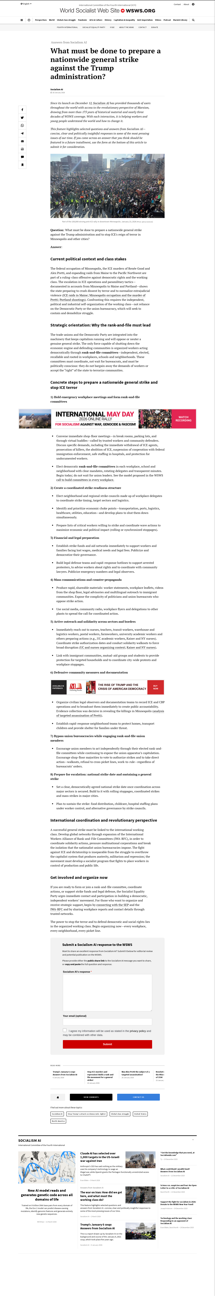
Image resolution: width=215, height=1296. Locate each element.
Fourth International (67, 27)
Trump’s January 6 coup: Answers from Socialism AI (65, 1073)
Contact (177, 4)
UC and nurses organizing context (102, 647)
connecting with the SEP (112, 905)
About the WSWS (126, 27)
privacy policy (138, 1031)
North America (58, 1121)
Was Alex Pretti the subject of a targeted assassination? (136, 1073)
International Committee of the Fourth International (41, 1145)
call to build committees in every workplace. (85, 480)
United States (140, 1114)
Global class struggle (120, 1114)
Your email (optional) (74, 1016)
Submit (107, 1044)
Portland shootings (72, 300)
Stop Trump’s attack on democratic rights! (87, 1114)
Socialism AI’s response (76, 972)
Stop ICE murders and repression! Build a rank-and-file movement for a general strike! (100, 1075)
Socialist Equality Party (94, 27)
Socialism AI (56, 89)
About (186, 4)
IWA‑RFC (56, 909)
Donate (154, 27)
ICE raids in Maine (75, 295)
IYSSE (112, 27)
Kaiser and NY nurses (141, 647)
